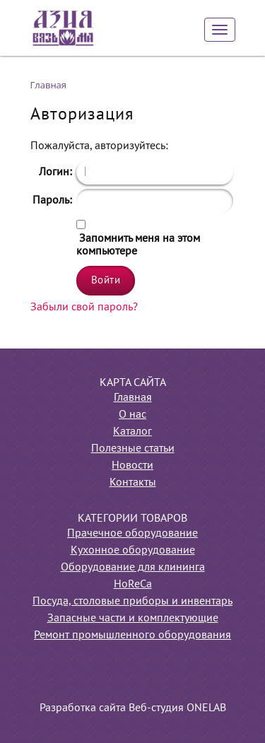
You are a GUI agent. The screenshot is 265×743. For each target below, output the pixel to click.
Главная (133, 398)
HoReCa (133, 585)
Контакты (133, 483)
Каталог (132, 432)
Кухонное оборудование (133, 551)
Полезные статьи (133, 449)
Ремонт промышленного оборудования (132, 635)
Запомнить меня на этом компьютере (138, 245)
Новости (132, 466)
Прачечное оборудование (132, 534)
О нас (132, 415)
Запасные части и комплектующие (132, 619)
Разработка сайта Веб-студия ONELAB (133, 708)
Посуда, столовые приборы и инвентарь (132, 602)
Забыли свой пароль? (84, 307)
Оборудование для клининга (133, 568)
